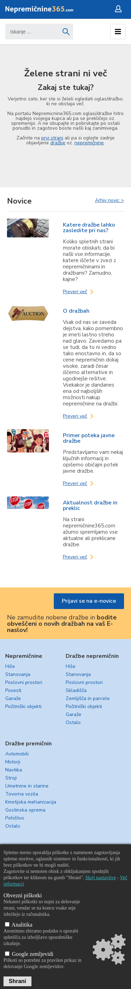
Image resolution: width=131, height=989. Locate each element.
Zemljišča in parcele (88, 698)
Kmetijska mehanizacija (30, 802)
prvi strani (52, 138)
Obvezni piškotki (22, 895)
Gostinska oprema (25, 810)
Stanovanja (17, 674)
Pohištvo (14, 818)
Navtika (13, 770)
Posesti (13, 690)
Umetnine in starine (27, 786)
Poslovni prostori (23, 682)
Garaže (13, 698)
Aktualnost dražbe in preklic (90, 505)
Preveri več (75, 291)
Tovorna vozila (21, 794)
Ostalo (73, 722)
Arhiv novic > (109, 200)
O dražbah (76, 311)
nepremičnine (89, 142)
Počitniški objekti (23, 706)
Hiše (10, 666)
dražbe (57, 142)
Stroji (11, 778)
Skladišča (76, 690)
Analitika (18, 925)
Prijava (119, 8)
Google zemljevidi (29, 954)
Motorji (12, 762)
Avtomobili (17, 754)
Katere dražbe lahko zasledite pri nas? (89, 227)
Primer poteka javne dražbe (89, 438)
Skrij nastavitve (100, 877)
